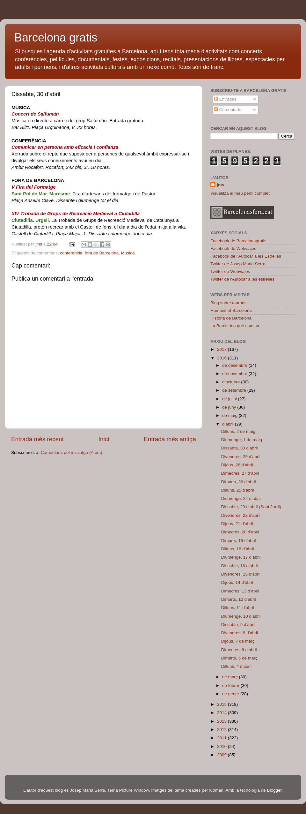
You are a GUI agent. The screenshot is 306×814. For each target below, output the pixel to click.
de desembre (235, 365)
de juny (229, 407)
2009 (222, 754)
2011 (222, 737)
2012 (222, 729)
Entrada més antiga (170, 439)
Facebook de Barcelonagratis (238, 240)
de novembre (235, 373)
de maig (230, 415)
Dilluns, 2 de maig (238, 431)
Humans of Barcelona (231, 310)
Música (128, 253)
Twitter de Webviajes (230, 271)
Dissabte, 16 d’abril (239, 565)
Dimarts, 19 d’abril (238, 540)
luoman (216, 790)
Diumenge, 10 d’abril (241, 616)
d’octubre (231, 382)
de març (230, 677)
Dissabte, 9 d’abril (238, 624)
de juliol (230, 398)
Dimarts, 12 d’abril (238, 599)
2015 (222, 704)
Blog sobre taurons (228, 302)
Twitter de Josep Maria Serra (238, 263)
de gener (231, 693)
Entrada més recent (37, 439)
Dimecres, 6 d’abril (239, 649)
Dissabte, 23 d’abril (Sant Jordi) (251, 506)
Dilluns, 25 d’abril (237, 490)
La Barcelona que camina (234, 325)
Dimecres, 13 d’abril (240, 591)
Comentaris (227, 109)
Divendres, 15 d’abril (240, 574)
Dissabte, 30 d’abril (239, 448)
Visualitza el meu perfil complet (240, 193)
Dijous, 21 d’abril (237, 523)
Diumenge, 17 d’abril (241, 557)
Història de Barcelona (230, 318)
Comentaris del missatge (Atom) (71, 452)
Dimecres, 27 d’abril (240, 473)
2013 (222, 721)
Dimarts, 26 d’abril (238, 481)
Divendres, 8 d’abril (239, 632)
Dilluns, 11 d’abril (237, 607)
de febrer (231, 685)
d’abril (228, 424)
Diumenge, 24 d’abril (241, 498)
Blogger (274, 790)
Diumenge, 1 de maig (241, 439)
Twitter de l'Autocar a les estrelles (242, 279)
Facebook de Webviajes (233, 248)
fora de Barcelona (102, 253)
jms (220, 184)
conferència (71, 253)
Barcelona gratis (55, 37)
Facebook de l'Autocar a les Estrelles (245, 256)
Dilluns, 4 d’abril (236, 666)
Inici (103, 439)
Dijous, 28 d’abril (237, 465)
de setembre (234, 390)
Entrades (225, 99)
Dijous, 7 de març (238, 641)
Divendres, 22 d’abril (240, 515)
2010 (222, 746)
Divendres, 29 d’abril (240, 456)
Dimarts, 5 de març (239, 658)
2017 (222, 349)
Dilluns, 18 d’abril (237, 548)
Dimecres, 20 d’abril (240, 532)
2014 (222, 712)
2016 (222, 358)
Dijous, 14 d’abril (237, 582)
